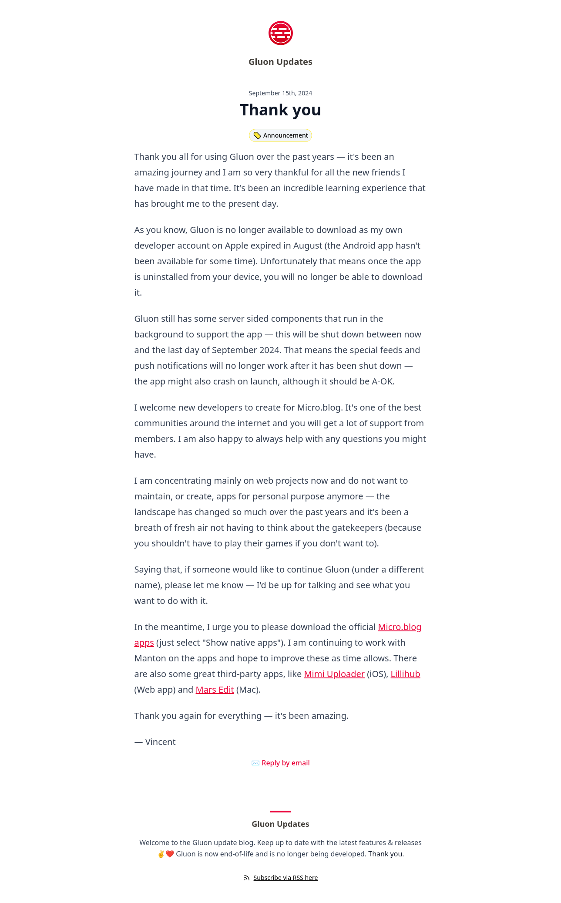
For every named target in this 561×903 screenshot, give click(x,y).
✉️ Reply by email (280, 763)
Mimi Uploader (334, 674)
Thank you (385, 854)
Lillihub (405, 674)
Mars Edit (215, 689)
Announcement (280, 135)
